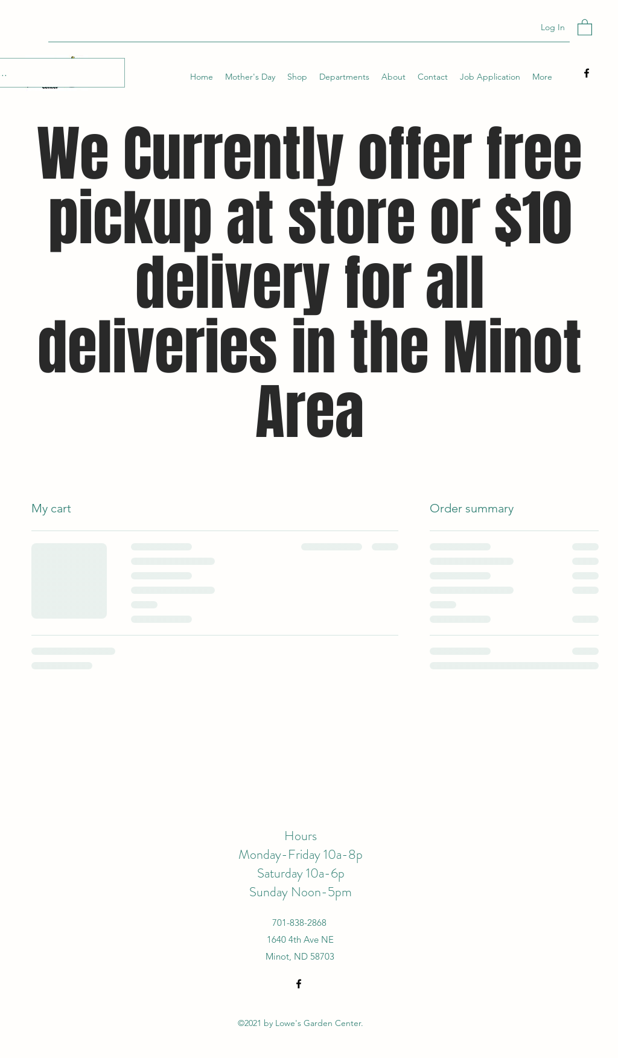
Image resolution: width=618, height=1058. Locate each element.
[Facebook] (587, 73)
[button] (585, 27)
